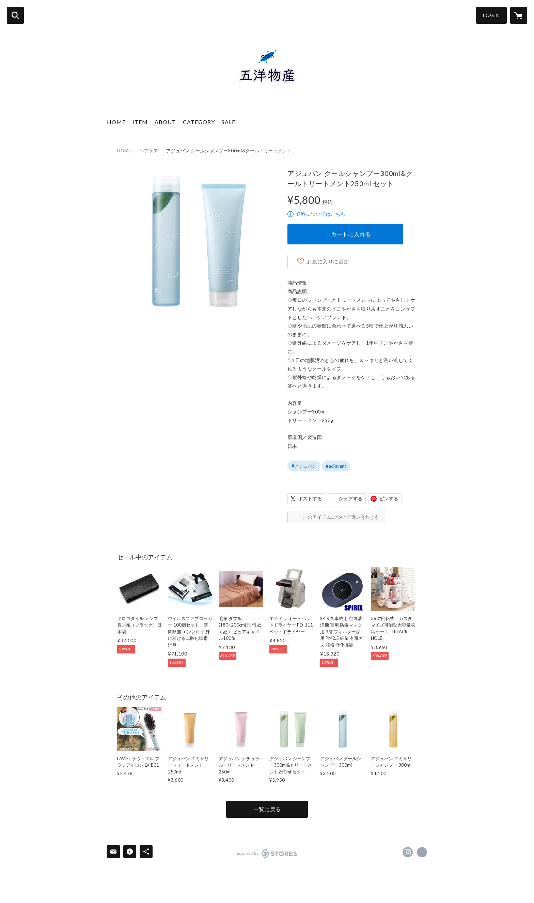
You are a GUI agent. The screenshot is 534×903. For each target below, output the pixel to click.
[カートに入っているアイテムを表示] (518, 15)
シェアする (350, 498)
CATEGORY (199, 122)
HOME (116, 122)
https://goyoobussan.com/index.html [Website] (422, 852)
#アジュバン (304, 466)
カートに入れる (351, 234)
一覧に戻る (267, 809)
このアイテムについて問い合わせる (341, 517)
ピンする (388, 498)
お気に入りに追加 (328, 261)
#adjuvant (336, 466)
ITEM (140, 122)
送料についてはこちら (320, 214)
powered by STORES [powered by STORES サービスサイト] (267, 853)
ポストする (310, 498)
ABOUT (165, 122)
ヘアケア (149, 150)
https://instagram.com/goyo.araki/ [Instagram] (408, 852)
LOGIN (491, 15)
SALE (228, 122)
